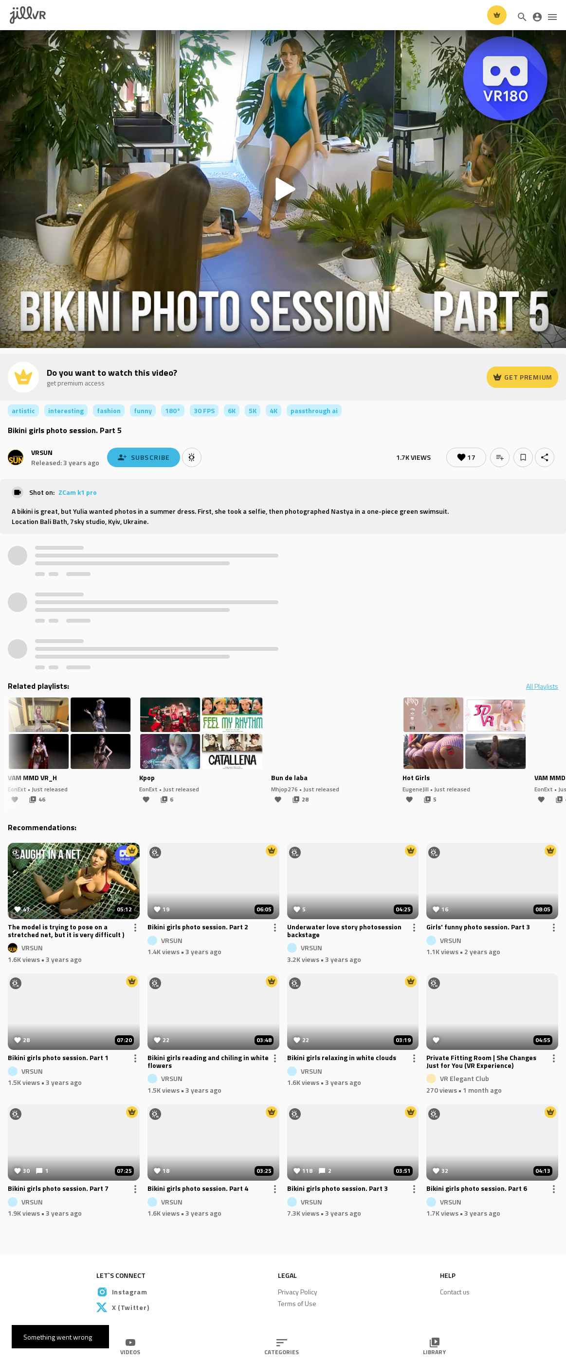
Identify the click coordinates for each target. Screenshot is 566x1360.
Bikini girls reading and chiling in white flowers (208, 1062)
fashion (109, 410)
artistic (23, 410)
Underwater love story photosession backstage (344, 931)
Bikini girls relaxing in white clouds (341, 1058)
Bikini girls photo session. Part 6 (476, 1189)
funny (143, 410)
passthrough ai (314, 410)
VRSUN (42, 452)
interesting (66, 410)
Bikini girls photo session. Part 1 (58, 1058)
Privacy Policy (297, 1292)
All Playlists (542, 686)
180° (173, 410)
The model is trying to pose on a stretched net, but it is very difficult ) (66, 931)
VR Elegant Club (464, 1078)
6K (232, 410)
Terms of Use (297, 1303)
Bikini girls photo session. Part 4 (197, 1189)
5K (252, 410)
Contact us (455, 1292)
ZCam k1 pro (77, 492)
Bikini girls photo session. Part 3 (337, 1189)
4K (273, 410)
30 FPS (204, 410)
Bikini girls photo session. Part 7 (58, 1189)
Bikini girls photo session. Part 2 (197, 927)
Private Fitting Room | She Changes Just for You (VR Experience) (481, 1062)
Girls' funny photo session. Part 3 (478, 927)
